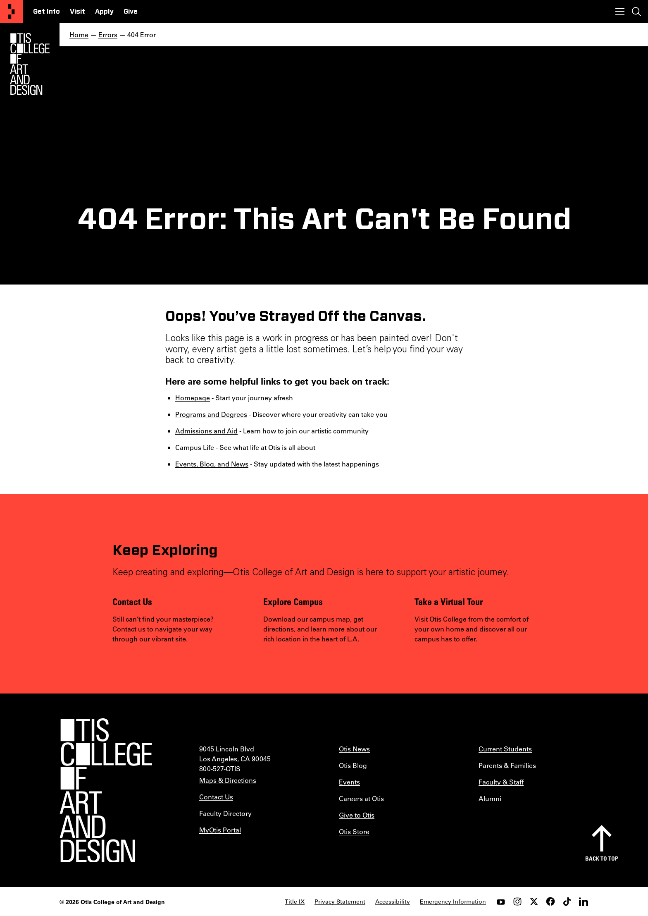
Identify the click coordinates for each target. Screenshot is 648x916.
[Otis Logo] (30, 64)
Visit (77, 11)
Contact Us (132, 601)
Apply (104, 11)
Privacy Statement (339, 901)
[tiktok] (567, 901)
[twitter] (534, 901)
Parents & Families (507, 765)
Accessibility (392, 901)
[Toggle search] (636, 12)
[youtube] (501, 901)
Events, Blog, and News (211, 463)
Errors (107, 34)
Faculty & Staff (501, 781)
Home (78, 34)
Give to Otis (356, 815)
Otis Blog (353, 765)
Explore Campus (293, 601)
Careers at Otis (361, 798)
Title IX (295, 901)
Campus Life (194, 447)
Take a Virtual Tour (449, 601)
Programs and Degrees (211, 414)
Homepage (192, 397)
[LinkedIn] (583, 901)
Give (131, 11)
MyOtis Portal (220, 829)
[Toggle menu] (620, 12)
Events (349, 781)
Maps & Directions (227, 780)
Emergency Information (453, 901)
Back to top (601, 858)
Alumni (490, 798)
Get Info (46, 11)
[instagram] (517, 901)
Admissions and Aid (206, 430)
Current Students (505, 748)
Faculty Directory (225, 813)
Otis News (354, 748)
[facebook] (550, 901)
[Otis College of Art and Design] (11, 11)
